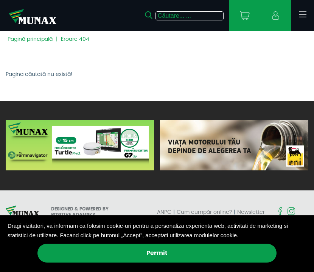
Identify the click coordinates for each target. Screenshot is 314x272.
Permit (157, 253)
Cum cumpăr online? (204, 212)
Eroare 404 (75, 39)
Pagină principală (30, 39)
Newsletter (251, 212)
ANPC (164, 212)
